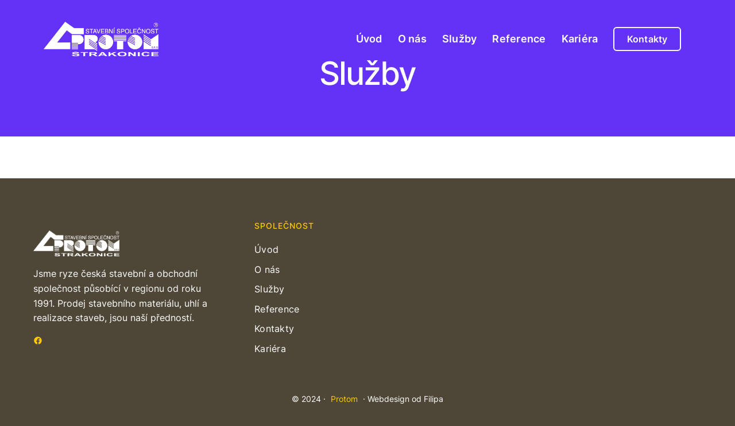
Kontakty (647, 39)
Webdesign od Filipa (405, 399)
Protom (344, 399)
